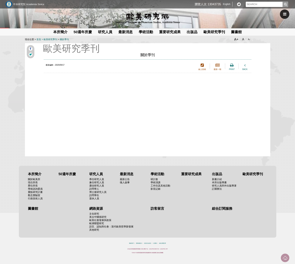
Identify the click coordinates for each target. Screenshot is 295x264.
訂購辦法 (217, 188)
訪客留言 (157, 208)
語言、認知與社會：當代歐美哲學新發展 (111, 226)
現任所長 (33, 182)
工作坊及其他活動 (160, 185)
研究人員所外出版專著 (224, 185)
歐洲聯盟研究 (96, 223)
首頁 (38, 39)
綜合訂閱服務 (222, 208)
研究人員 (105, 32)
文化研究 (94, 213)
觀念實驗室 (34, 195)
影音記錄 (155, 188)
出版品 (192, 32)
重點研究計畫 (35, 192)
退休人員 (94, 198)
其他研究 (94, 229)
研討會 (154, 179)
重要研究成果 (170, 32)
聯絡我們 (131, 243)
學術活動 (146, 32)
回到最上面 (285, 258)
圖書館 (236, 32)
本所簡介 (60, 32)
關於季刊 (64, 39)
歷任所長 (33, 185)
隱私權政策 (139, 243)
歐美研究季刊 (214, 32)
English (226, 4)
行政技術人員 (35, 198)
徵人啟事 (125, 182)
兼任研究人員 (96, 182)
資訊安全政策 (147, 243)
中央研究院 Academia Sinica (28, 4)
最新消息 (125, 32)
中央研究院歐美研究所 (148, 18)
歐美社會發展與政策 (100, 220)
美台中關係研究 (97, 217)
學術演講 (155, 182)
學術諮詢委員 (35, 188)
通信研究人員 (96, 185)
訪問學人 (94, 188)
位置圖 (155, 243)
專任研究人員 (96, 179)
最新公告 (125, 179)
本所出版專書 (219, 182)
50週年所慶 (83, 32)
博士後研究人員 (97, 192)
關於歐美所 (34, 179)
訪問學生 (94, 195)
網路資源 (96, 208)
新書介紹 (217, 179)
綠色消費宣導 (162, 243)
